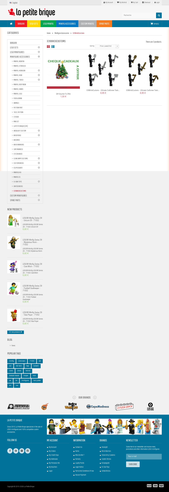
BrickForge (17, 135)
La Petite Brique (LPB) (20, 126)
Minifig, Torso (18, 80)
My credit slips (54, 455)
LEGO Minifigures (17, 52)
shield (19, 371)
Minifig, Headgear (19, 70)
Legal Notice (79, 467)
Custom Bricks (18, 163)
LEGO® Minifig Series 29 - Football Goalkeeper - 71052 (32, 288)
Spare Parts (15, 200)
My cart (134, 2)
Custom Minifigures (18, 195)
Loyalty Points (79, 463)
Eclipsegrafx (105, 463)
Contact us (78, 447)
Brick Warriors (18, 144)
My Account (108, 2)
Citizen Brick (17, 154)
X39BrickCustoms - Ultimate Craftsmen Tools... (103, 90)
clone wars (21, 361)
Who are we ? (79, 455)
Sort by (92, 46)
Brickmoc (16, 140)
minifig (11, 361)
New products (14, 209)
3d (16, 381)
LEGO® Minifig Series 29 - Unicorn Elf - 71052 (32, 219)
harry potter (37, 381)
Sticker (16, 117)
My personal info (54, 463)
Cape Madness (18, 149)
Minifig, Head (17, 75)
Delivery (78, 459)
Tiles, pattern (18, 112)
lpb (40, 361)
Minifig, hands (18, 89)
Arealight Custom (19, 130)
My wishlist (122, 2)
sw (10, 381)
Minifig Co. (17, 177)
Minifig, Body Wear (19, 84)
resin (34, 376)
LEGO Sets (14, 47)
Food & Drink (17, 98)
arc (10, 385)
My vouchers (53, 467)
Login (157, 2)
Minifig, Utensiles (19, 66)
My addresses (53, 459)
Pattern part (18, 107)
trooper (26, 376)
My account (52, 440)
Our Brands (85, 397)
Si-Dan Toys (17, 181)
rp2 (10, 366)
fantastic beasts (14, 376)
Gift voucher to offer (63, 94)
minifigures (25, 381)
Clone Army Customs (20, 158)
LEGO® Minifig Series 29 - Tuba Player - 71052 (32, 314)
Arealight (104, 447)
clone (11, 371)
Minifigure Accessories (20, 56)
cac (17, 385)
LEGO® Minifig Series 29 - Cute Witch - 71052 (32, 265)
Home (77, 451)
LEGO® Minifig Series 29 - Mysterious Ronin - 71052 (32, 242)
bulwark (36, 366)
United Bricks (18, 186)
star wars (19, 366)
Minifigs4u (17, 172)
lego (27, 366)
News (13, 346)
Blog (9, 339)
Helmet (28, 371)
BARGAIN (13, 42)
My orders (52, 451)
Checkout (146, 2)
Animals (16, 103)
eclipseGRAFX (17, 167)
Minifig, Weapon (18, 61)
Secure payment (80, 475)
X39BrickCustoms (19, 191)
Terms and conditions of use (84, 471)
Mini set (16, 121)
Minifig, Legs (17, 93)
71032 (32, 361)
